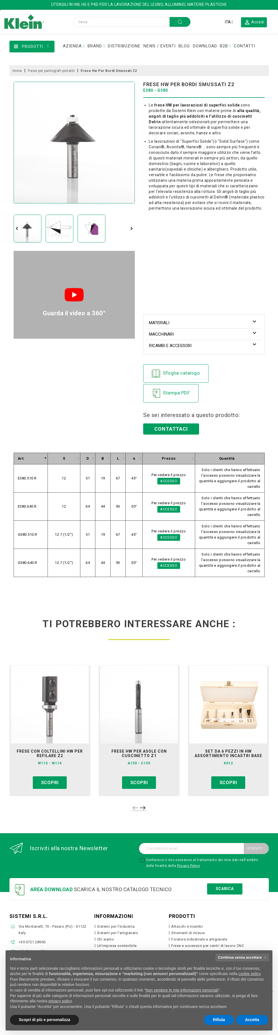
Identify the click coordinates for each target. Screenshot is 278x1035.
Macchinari (161, 334)
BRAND (95, 46)
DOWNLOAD (205, 46)
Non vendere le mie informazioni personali (181, 990)
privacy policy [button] (60, 1001)
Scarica (225, 888)
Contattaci (171, 429)
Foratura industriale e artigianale (199, 939)
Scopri (50, 782)
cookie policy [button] (249, 973)
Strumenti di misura (188, 933)
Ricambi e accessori (170, 345)
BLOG (184, 46)
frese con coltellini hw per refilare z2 (50, 753)
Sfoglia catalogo (176, 373)
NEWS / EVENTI (159, 46)
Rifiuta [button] (219, 1019)
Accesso (168, 481)
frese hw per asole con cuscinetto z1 (139, 753)
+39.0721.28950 (32, 942)
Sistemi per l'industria (116, 926)
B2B (224, 46)
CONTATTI (244, 46)
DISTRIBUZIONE (124, 46)
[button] (254, 22)
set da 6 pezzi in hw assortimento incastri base (228, 753)
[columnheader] (31, 458)
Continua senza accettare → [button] (242, 957)
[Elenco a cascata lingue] (229, 22)
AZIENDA (72, 46)
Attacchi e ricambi (187, 926)
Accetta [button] (252, 1019)
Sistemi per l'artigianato (117, 933)
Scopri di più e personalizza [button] (44, 1019)
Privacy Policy (188, 866)
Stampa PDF (171, 393)
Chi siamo (105, 939)
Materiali (159, 322)
